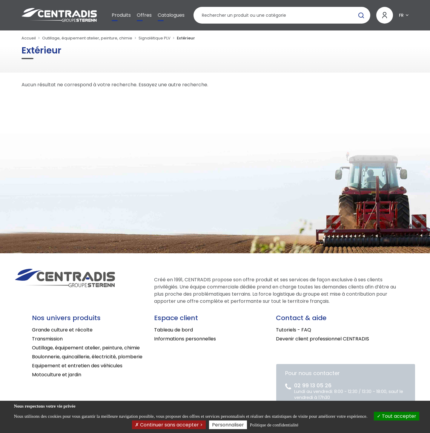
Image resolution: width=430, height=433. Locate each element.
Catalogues (171, 15)
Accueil (29, 38)
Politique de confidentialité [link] (274, 425)
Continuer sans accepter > (169, 424)
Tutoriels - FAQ (293, 329)
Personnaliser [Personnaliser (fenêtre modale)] (228, 424)
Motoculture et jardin (56, 374)
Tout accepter (396, 416)
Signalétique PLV (155, 38)
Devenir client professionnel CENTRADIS (322, 338)
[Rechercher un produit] (282, 15)
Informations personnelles (185, 338)
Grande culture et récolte (62, 329)
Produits (121, 15)
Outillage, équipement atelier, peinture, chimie (87, 38)
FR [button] (401, 15)
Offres (144, 15)
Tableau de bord (173, 329)
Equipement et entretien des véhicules (77, 365)
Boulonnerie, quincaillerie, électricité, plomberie (87, 356)
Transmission (47, 338)
